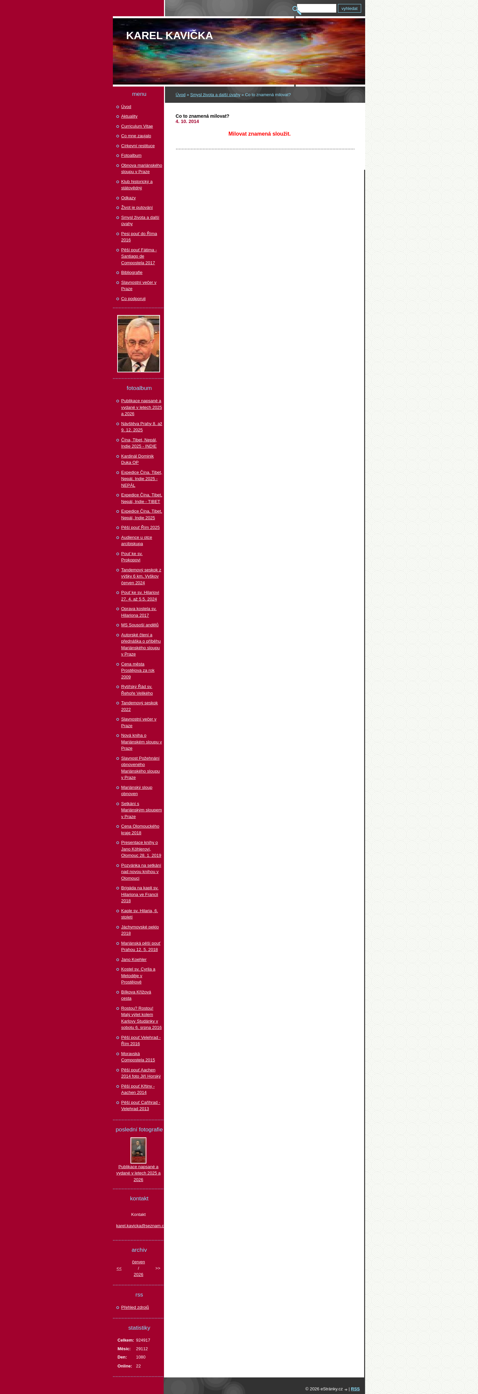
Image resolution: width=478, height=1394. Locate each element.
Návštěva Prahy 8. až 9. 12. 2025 (141, 427)
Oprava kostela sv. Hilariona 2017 (139, 612)
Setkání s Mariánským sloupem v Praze (141, 810)
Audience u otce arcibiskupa (136, 540)
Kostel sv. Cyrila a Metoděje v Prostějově (138, 975)
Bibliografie (131, 272)
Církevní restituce (138, 145)
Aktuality (129, 116)
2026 (138, 1274)
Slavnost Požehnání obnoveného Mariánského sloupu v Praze (140, 768)
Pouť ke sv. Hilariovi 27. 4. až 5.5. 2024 (140, 596)
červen (138, 1261)
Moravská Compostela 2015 (138, 1057)
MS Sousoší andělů (140, 624)
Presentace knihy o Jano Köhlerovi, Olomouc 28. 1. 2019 (141, 849)
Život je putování (137, 207)
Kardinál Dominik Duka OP (137, 459)
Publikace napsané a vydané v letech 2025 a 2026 (141, 407)
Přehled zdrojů (135, 1307)
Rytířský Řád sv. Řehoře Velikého (137, 690)
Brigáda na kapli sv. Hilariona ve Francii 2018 (140, 894)
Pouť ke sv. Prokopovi (132, 557)
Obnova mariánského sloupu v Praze (141, 168)
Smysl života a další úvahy (215, 94)
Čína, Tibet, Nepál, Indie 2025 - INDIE (139, 443)
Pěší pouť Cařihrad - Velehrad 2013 (140, 1105)
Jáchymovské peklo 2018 (140, 930)
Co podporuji (133, 298)
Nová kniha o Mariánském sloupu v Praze (141, 742)
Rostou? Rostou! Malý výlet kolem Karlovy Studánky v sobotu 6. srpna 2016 (141, 1018)
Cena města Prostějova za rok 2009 (137, 670)
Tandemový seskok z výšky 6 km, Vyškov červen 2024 (141, 576)
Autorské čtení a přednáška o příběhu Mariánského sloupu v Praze (141, 644)
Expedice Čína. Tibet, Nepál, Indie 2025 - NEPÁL (141, 479)
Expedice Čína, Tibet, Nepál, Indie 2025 (141, 514)
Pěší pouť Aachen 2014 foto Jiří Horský (141, 1073)
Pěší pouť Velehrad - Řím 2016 (141, 1040)
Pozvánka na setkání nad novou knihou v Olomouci (141, 872)
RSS (355, 1388)
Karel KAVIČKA (169, 35)
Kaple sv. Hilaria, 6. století (139, 914)
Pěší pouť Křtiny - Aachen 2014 (138, 1089)
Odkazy (128, 197)
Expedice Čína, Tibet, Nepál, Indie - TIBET (141, 498)
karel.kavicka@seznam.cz (138, 1225)
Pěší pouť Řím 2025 (140, 527)
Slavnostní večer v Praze (138, 285)
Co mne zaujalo (136, 135)
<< (119, 1268)
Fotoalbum (131, 155)
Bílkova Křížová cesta (136, 995)
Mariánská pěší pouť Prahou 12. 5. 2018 (140, 946)
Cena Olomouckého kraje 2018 (140, 829)
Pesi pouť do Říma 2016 (139, 237)
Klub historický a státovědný (137, 185)
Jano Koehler (134, 959)
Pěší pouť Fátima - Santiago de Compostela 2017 (139, 256)
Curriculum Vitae (137, 126)
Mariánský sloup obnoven (136, 790)
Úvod (181, 94)
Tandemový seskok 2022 (139, 706)
